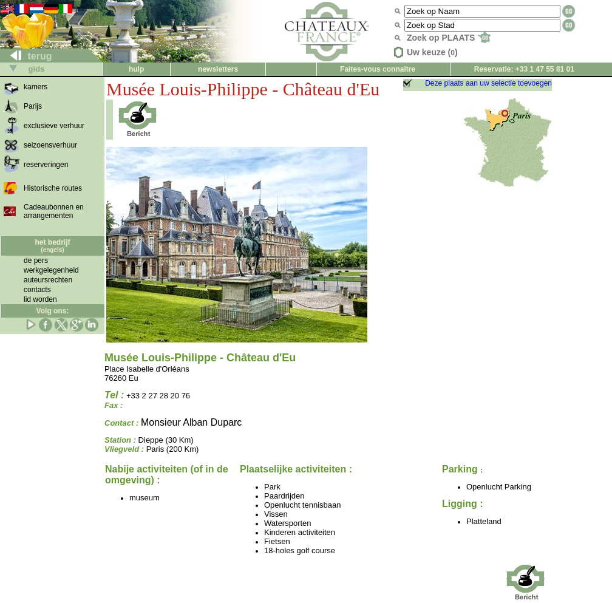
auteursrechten (48, 280)
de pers (36, 260)
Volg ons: (52, 311)
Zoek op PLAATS (449, 38)
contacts (37, 289)
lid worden (40, 299)
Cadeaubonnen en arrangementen (54, 211)
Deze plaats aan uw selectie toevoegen (488, 83)
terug (26, 56)
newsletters (218, 69)
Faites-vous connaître (377, 69)
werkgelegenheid (51, 270)
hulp (136, 69)
